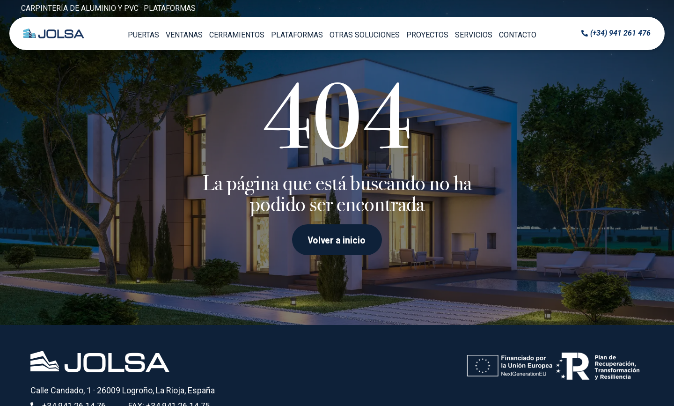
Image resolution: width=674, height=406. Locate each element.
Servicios (473, 34)
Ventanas (184, 34)
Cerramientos (236, 34)
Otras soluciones (365, 34)
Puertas (143, 34)
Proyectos (427, 34)
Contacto (517, 34)
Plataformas (297, 34)
